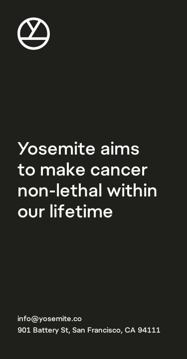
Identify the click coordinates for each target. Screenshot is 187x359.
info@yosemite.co (49, 318)
